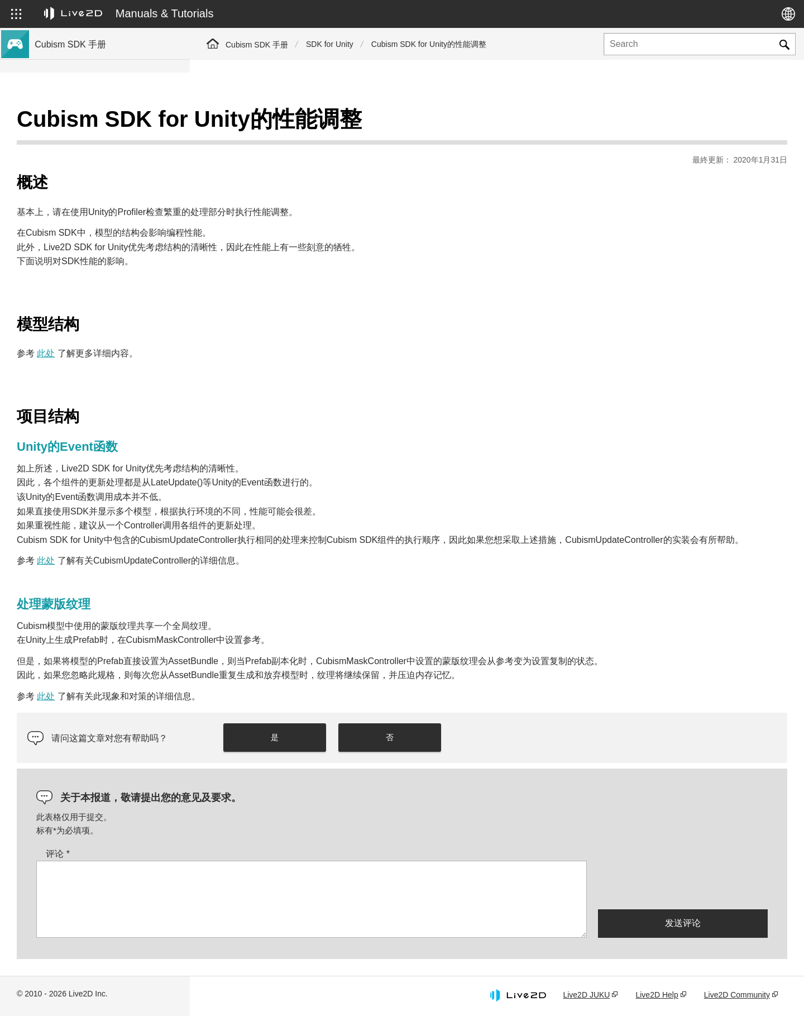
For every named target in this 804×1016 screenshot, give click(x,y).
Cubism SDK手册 (67, 122)
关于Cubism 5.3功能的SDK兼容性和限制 (108, 230)
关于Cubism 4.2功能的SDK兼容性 (96, 265)
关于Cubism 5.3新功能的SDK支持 (96, 140)
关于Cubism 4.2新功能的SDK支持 (96, 194)
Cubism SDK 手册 (257, 44)
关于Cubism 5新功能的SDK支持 (93, 158)
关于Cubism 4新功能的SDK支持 (93, 176)
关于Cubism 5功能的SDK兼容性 (93, 248)
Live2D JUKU (586, 995)
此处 (236, 325)
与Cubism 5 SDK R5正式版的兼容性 (100, 212)
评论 (248, 854)
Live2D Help (656, 995)
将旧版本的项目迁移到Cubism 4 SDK (101, 301)
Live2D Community (737, 995)
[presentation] (683, 885)
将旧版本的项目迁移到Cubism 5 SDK (101, 283)
